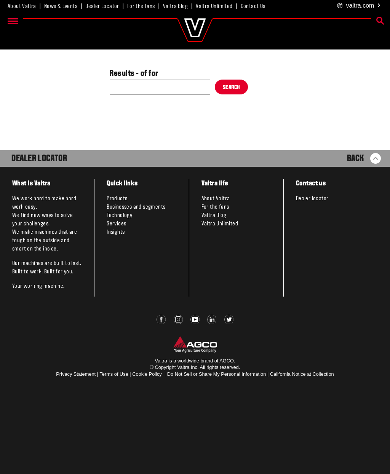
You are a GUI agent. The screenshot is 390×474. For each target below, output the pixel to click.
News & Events (60, 6)
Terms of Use (113, 374)
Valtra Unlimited (214, 6)
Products (117, 198)
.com (359, 6)
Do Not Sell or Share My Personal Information (216, 374)
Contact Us (253, 6)
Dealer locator (312, 198)
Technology (119, 215)
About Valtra (22, 6)
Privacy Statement (76, 374)
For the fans (141, 6)
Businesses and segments (136, 207)
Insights (116, 232)
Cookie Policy (147, 374)
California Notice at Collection (302, 374)
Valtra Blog (175, 6)
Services (116, 224)
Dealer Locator (102, 6)
